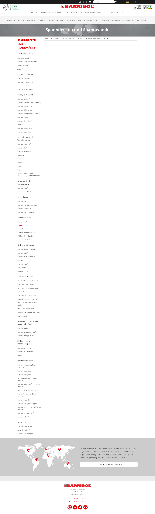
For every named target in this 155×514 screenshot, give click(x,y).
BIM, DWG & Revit (58, 20)
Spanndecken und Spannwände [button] (52, 13)
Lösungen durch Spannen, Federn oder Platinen (28, 322)
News (122, 13)
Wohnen (21, 20)
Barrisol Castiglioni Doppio (27, 403)
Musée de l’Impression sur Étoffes (26, 304)
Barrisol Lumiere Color (26, 106)
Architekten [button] (30, 20)
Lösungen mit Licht (25, 95)
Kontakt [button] (144, 20)
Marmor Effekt (22, 271)
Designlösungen (24, 422)
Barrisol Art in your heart (26, 295)
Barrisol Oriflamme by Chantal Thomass (28, 385)
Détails (21, 229)
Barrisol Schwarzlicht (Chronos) (29, 103)
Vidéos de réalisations (26, 236)
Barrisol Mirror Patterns (26, 212)
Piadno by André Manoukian (28, 390)
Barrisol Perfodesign (25, 434)
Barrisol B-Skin (23, 417)
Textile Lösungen (24, 217)
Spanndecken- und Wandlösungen (25, 138)
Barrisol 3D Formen (24, 348)
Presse (89, 20)
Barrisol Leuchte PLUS (25, 413)
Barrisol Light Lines (24, 121)
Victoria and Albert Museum (27, 288)
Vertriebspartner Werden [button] (75, 20)
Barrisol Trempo (23, 328)
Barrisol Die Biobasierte (25, 82)
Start (46, 38)
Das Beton (21, 268)
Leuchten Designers (25, 360)
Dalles (19, 166)
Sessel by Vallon (23, 430)
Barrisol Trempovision (25, 336)
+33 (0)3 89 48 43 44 (78, 501)
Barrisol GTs (22, 222)
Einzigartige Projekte (88, 13)
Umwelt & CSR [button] (102, 13)
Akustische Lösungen (26, 54)
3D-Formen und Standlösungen (23, 342)
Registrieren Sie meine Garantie (123, 20)
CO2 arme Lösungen (25, 74)
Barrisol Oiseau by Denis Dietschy (26, 395)
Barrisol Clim (22, 188)
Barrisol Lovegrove (24, 371)
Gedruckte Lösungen (25, 245)
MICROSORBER (23, 65)
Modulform (21, 162)
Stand (19, 355)
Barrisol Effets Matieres (26, 257)
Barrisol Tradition (24, 151)
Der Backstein (22, 264)
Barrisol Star (22, 148)
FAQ (138, 20)
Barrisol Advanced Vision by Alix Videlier (29, 408)
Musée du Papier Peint (25, 309)
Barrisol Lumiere (23, 99)
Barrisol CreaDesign (24, 426)
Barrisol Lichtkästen (25, 128)
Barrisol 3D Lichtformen (26, 352)
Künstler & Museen (25, 276)
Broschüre (114, 13)
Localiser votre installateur (109, 464)
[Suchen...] (104, 1)
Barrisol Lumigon (24, 374)
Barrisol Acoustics (24, 58)
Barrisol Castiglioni (24, 400)
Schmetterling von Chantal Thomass (27, 379)
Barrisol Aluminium (24, 209)
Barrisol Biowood (24, 78)
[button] (132, 2)
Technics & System (44, 20)
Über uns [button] (34, 13)
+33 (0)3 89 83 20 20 (78, 498)
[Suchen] (116, 1)
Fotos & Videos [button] (72, 13)
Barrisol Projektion (24, 132)
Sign (19, 170)
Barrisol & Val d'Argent (26, 284)
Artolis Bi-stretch (23, 240)
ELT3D (20, 124)
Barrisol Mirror (23, 201)
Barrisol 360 (11, 20)
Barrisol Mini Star (24, 144)
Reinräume (21, 159)
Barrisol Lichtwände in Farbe (27, 114)
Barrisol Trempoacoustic (26, 332)
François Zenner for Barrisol (28, 299)
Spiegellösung (23, 197)
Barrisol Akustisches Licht (27, 62)
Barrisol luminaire (23, 117)
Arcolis (20, 69)
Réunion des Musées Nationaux (28, 312)
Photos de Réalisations (27, 232)
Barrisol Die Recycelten (25, 89)
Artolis (20, 225)
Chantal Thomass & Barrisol (27, 281)
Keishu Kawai (22, 292)
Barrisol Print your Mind (26, 249)
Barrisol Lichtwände (24, 110)
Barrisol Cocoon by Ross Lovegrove (26, 366)
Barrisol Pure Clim (24, 192)
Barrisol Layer (22, 253)
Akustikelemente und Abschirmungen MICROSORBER (28, 174)
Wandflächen (22, 155)
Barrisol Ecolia (23, 86)
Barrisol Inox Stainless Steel (27, 205)
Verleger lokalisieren (102, 20)
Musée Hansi (22, 316)
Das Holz (21, 260)
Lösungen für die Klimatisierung (24, 182)
